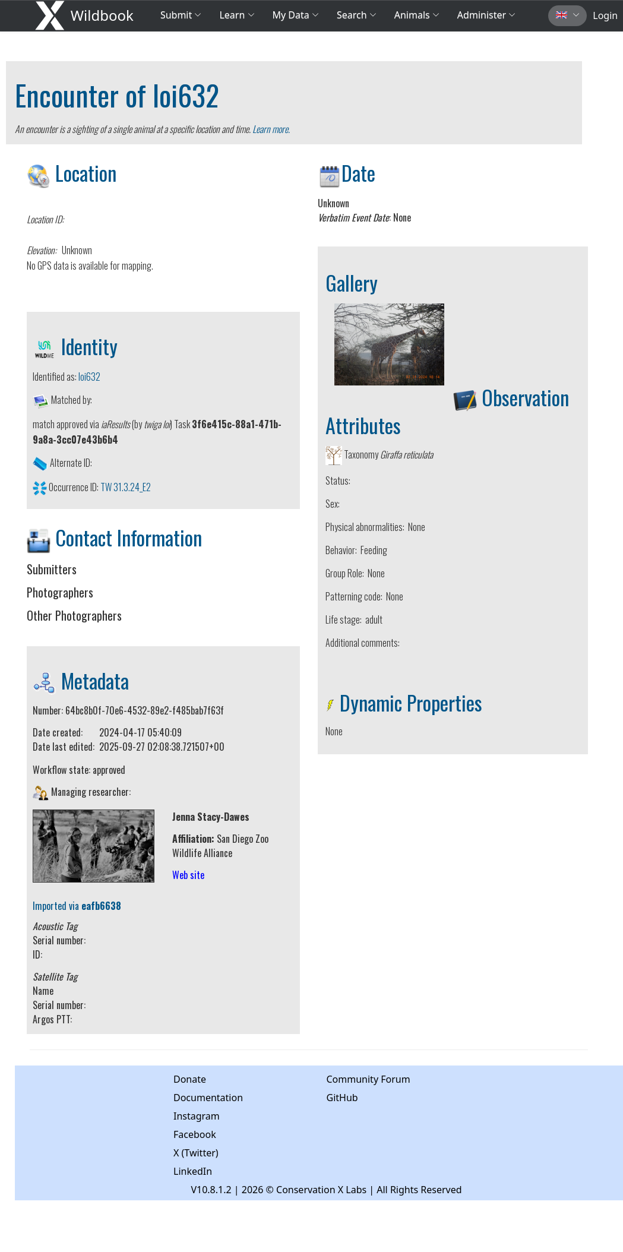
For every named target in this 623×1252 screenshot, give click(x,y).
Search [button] (357, 14)
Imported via (77, 906)
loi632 (186, 95)
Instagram (196, 1116)
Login (605, 15)
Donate (189, 1079)
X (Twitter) (196, 1152)
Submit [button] (181, 14)
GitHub (342, 1097)
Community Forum (368, 1079)
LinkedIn (192, 1171)
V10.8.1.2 (211, 1189)
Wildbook (102, 15)
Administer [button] (486, 14)
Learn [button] (236, 14)
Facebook (194, 1134)
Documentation (208, 1097)
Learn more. (271, 129)
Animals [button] (416, 14)
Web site (188, 875)
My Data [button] (296, 14)
